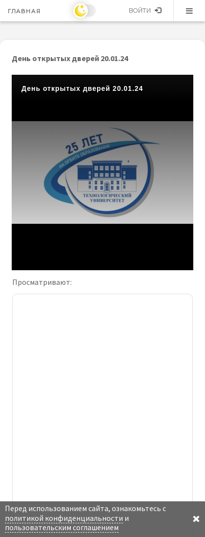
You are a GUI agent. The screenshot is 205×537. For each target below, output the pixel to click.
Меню (189, 10)
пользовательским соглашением (62, 527)
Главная (24, 11)
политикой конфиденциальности (64, 518)
